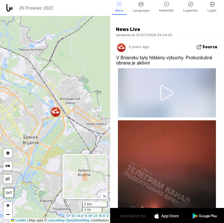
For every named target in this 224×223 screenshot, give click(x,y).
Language (141, 7)
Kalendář (166, 7)
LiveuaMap (56, 220)
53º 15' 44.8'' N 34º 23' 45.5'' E (87, 216)
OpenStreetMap (77, 220)
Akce (119, 7)
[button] (55, 111)
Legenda (190, 7)
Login (212, 7)
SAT (9, 193)
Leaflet (18, 220)
